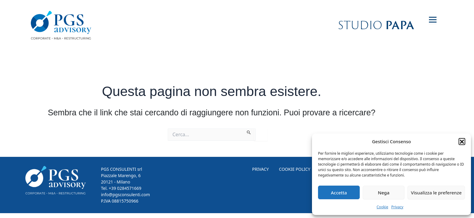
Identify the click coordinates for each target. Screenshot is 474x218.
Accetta (339, 193)
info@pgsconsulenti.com (125, 194)
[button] (462, 141)
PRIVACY (260, 169)
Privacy (397, 207)
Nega (383, 193)
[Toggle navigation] (433, 19)
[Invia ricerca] (249, 131)
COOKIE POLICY (294, 169)
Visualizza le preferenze (436, 193)
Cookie (382, 207)
